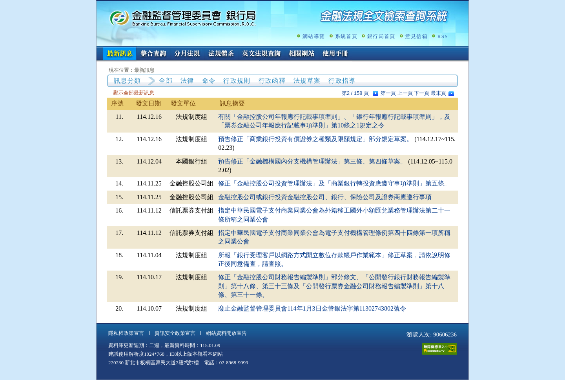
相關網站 (302, 54)
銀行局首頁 (381, 36)
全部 (166, 80)
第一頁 (388, 93)
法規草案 (307, 80)
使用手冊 (335, 54)
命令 (209, 80)
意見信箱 (416, 36)
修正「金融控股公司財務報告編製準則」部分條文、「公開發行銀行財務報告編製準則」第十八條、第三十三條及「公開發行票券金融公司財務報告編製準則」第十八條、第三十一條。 (334, 286)
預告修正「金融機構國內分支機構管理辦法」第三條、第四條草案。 (312, 161)
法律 (187, 80)
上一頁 (405, 93)
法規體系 (221, 54)
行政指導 (341, 80)
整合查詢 (153, 54)
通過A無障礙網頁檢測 (439, 349)
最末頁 (438, 93)
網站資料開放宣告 (226, 333)
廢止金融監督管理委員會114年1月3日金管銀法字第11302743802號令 (312, 308)
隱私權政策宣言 (126, 333)
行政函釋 (272, 80)
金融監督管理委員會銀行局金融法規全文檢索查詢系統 (182, 18)
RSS (442, 36)
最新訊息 (120, 54)
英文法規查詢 (261, 54)
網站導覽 (314, 36)
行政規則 (236, 80)
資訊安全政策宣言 (175, 333)
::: (99, 49)
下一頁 (421, 93)
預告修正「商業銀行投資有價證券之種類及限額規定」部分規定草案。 (315, 139)
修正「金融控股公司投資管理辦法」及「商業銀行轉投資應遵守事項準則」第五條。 (334, 183)
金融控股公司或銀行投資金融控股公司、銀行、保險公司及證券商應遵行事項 (325, 197)
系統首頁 (346, 36)
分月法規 (187, 54)
